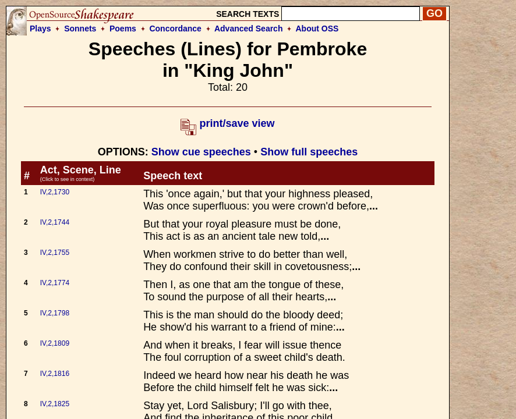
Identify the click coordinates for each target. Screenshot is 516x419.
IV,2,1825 (54, 404)
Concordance (175, 28)
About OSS (317, 28)
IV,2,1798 (54, 313)
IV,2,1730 (54, 192)
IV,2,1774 (54, 283)
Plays (40, 28)
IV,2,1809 (54, 343)
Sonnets (80, 28)
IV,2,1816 (54, 374)
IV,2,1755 (54, 252)
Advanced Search (248, 28)
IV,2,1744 (54, 222)
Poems (122, 28)
